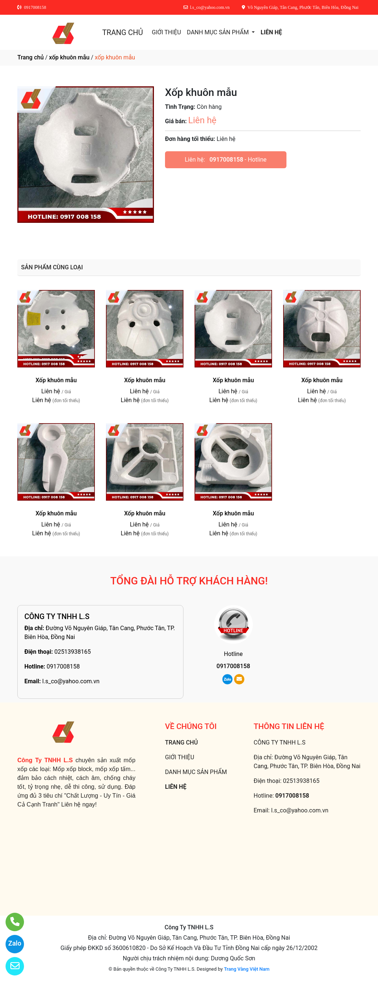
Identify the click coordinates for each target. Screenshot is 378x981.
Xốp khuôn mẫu (56, 380)
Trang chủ (30, 57)
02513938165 (72, 651)
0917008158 (226, 159)
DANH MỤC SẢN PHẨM (218, 32)
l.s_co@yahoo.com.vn (70, 681)
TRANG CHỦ (122, 32)
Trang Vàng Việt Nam (246, 969)
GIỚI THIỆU (166, 32)
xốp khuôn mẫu (69, 57)
